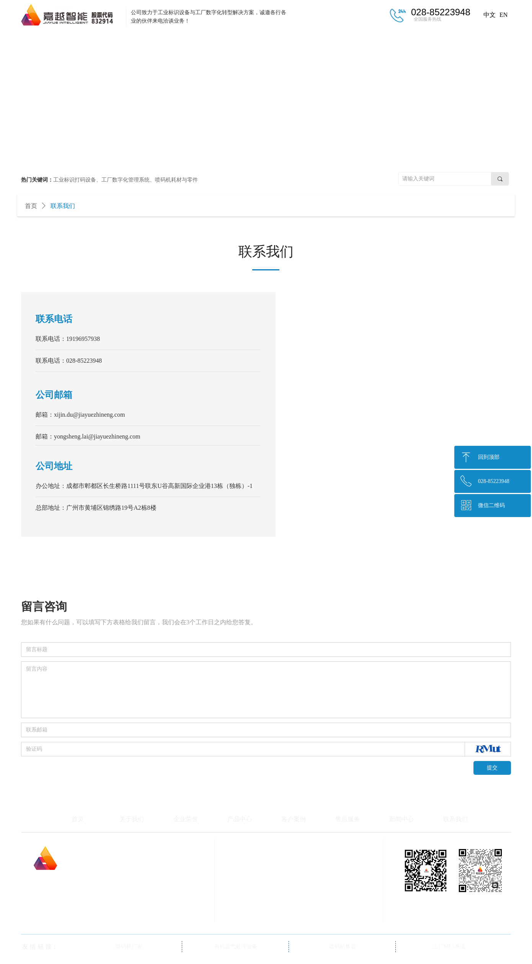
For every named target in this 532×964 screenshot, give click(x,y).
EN (503, 14)
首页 (52, 41)
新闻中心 (419, 41)
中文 (489, 14)
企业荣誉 (174, 41)
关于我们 (113, 41)
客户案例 (296, 41)
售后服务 (358, 41)
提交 (492, 768)
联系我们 (480, 41)
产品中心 (235, 41)
